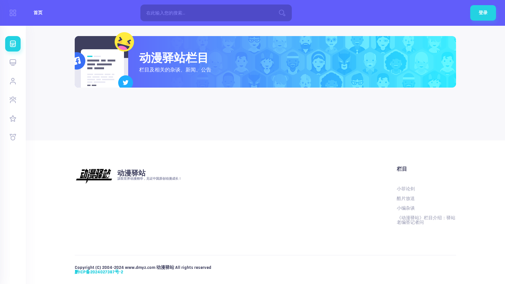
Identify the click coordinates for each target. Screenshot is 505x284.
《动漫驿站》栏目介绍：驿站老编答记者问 (426, 220)
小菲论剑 (406, 189)
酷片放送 (406, 198)
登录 (483, 13)
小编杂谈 (406, 208)
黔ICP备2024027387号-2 (99, 272)
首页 (38, 13)
